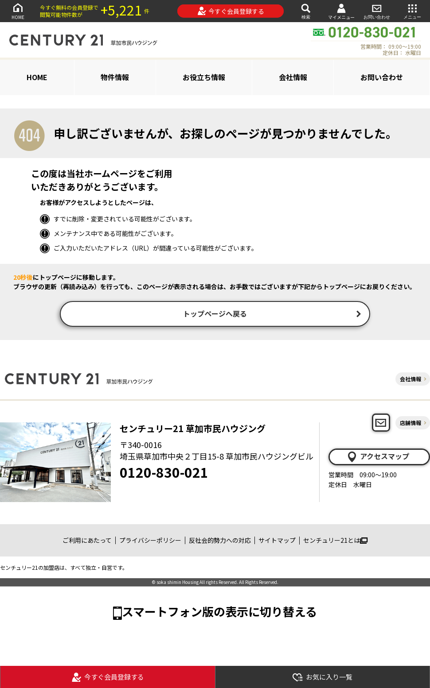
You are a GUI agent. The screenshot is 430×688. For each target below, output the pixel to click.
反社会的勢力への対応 (220, 541)
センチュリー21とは (335, 541)
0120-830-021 (164, 473)
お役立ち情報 (204, 77)
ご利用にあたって (87, 541)
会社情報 (293, 77)
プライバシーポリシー (150, 541)
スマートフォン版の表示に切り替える (219, 612)
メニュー (412, 10)
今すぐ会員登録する (230, 11)
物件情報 (115, 77)
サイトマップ (277, 541)
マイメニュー (341, 11)
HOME (17, 10)
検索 (306, 10)
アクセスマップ (377, 457)
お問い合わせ (377, 10)
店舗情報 (410, 423)
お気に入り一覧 (322, 677)
